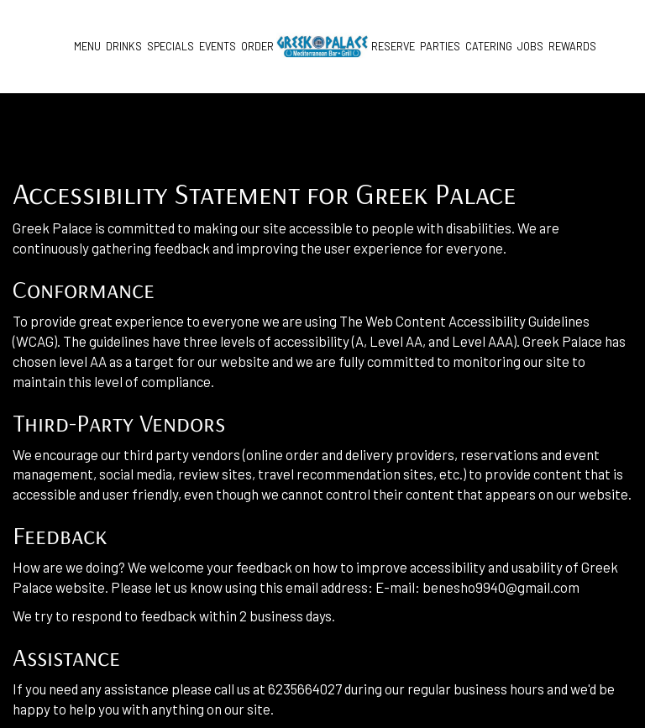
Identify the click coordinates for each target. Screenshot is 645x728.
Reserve (393, 46)
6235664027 (305, 688)
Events (217, 46)
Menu (87, 46)
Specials (170, 46)
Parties (440, 46)
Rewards (572, 46)
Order (257, 46)
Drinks (124, 46)
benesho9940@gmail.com (500, 587)
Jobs (530, 46)
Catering (488, 46)
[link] (322, 47)
